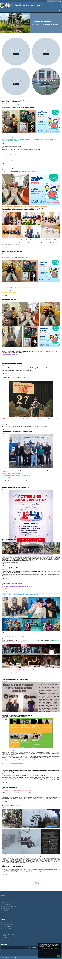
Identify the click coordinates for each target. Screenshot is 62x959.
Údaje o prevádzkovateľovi (8, 908)
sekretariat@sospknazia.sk (8, 924)
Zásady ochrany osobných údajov (9, 906)
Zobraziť (16, 53)
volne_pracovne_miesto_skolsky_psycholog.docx (12, 160)
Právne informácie (6, 904)
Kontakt (4, 914)
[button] (9, 1)
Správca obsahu (6, 897)
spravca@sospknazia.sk (7, 926)
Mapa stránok (5, 910)
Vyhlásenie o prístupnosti (8, 902)
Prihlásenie (13, 1)
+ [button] (2, 1)
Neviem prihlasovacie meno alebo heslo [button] (31, 950)
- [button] (4, 1)
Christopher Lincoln (7, 107)
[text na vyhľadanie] (54, 1)
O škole (4, 912)
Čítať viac (4, 143)
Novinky (4, 917)
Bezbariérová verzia (5, 957)
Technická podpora (7, 900)
